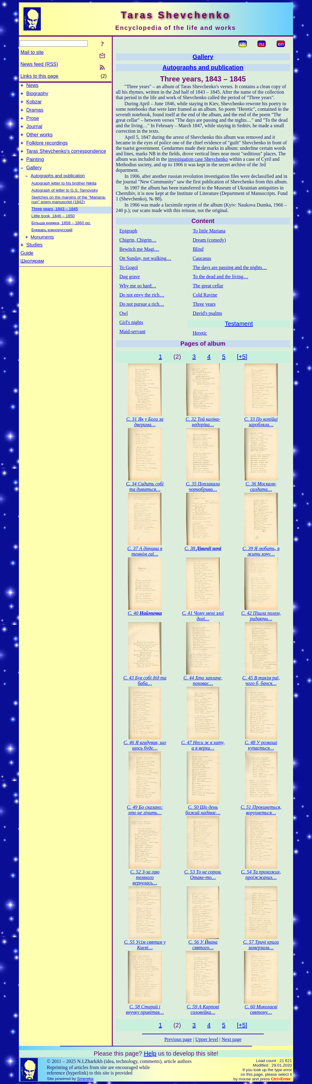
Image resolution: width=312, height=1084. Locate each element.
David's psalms (207, 313)
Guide (27, 265)
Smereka (85, 1078)
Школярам (32, 273)
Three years (204, 304)
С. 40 (145, 613)
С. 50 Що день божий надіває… (203, 810)
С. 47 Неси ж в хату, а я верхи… (203, 745)
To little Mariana (209, 230)
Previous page (178, 1039)
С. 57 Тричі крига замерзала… (261, 944)
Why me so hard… (137, 285)
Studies (34, 257)
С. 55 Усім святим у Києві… (145, 944)
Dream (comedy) (209, 240)
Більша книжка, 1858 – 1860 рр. (61, 234)
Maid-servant (132, 331)
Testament (239, 323)
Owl (123, 313)
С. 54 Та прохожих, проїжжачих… (261, 874)
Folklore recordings (47, 150)
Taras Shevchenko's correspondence (66, 159)
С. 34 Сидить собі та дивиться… (145, 486)
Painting (35, 168)
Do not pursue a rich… (141, 304)
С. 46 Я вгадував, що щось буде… (145, 745)
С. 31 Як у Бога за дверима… (144, 421)
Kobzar (34, 104)
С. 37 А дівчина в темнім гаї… (144, 551)
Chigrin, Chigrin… (138, 240)
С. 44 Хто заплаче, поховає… (202, 680)
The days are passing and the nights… (230, 267)
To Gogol (128, 267)
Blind (198, 249)
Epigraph (128, 230)
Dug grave (129, 276)
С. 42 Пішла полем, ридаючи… (261, 615)
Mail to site (32, 52)
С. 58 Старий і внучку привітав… (145, 1009)
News (32, 86)
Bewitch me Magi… (139, 249)
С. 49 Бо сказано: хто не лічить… (145, 810)
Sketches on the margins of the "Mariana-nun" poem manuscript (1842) (68, 210)
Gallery (34, 177)
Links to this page (39, 76)
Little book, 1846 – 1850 (53, 227)
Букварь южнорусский (52, 241)
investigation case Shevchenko (198, 159)
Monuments (42, 249)
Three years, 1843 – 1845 (54, 220)
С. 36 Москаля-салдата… (261, 486)
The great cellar (208, 285)
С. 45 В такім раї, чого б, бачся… (261, 680)
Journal (34, 132)
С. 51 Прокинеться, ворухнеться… (261, 810)
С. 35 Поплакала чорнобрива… (203, 486)
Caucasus (202, 258)
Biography (37, 95)
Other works (39, 141)
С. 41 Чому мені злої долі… (203, 615)
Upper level (206, 1039)
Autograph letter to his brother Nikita (63, 194)
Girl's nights (131, 322)
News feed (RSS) (39, 64)
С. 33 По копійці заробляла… (261, 421)
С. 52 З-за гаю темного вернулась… (144, 877)
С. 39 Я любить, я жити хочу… (261, 551)
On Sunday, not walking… (145, 258)
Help (150, 1053)
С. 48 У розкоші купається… (261, 745)
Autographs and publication (58, 186)
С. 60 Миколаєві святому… (261, 1009)
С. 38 (203, 548)
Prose (32, 122)
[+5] (242, 356)
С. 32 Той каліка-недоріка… (203, 421)
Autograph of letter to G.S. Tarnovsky (64, 201)
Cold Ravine (205, 294)
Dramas (34, 113)
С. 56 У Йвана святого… (203, 944)
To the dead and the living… (220, 276)
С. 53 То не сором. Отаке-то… (203, 874)
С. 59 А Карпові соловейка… (203, 1009)
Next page (231, 1039)
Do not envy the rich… (142, 294)
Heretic (200, 333)
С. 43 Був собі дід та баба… (144, 680)
